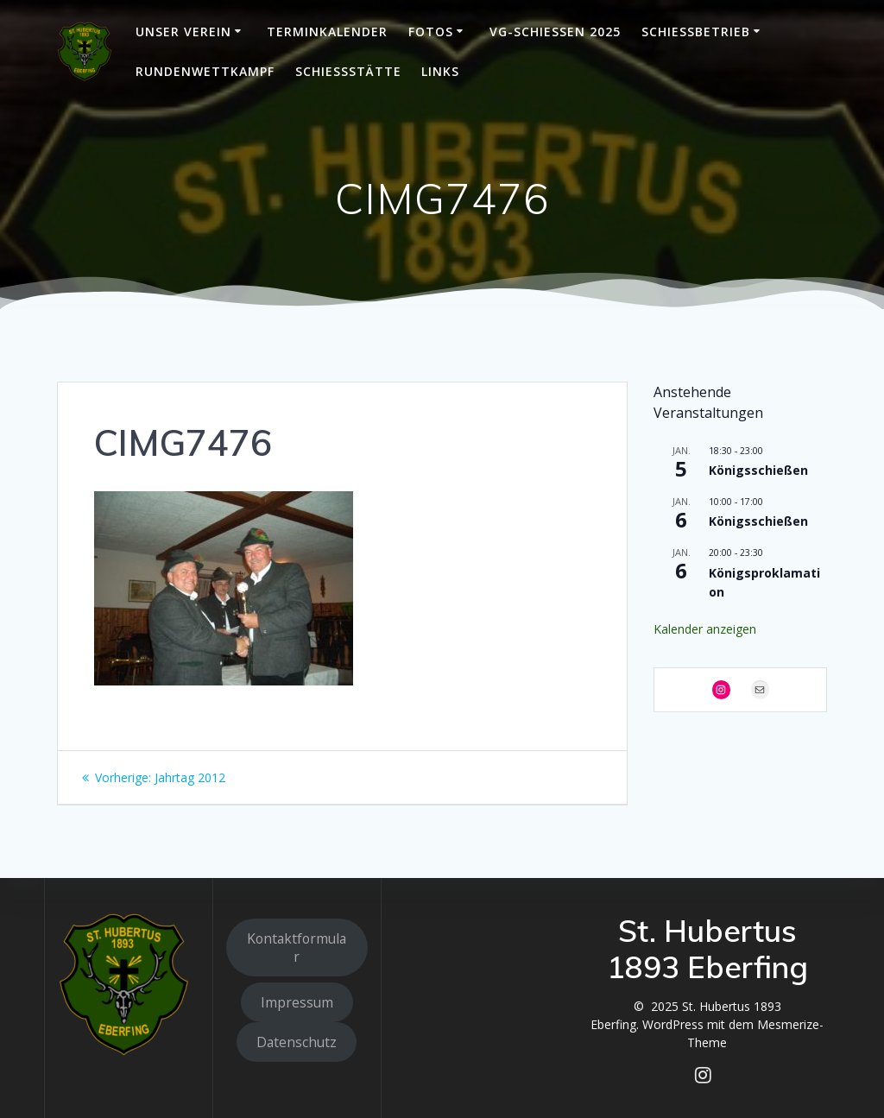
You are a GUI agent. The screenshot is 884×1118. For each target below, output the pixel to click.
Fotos (430, 31)
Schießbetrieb (695, 31)
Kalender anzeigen (705, 629)
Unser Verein (183, 31)
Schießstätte (348, 71)
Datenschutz (296, 1042)
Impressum (297, 1002)
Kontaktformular (296, 947)
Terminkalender (327, 31)
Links (440, 71)
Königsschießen (758, 470)
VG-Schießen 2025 (555, 31)
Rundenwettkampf (205, 71)
